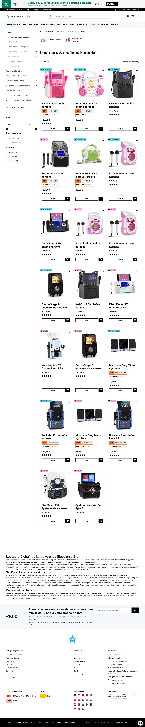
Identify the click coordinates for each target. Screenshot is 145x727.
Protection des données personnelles (20, 723)
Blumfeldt (77, 658)
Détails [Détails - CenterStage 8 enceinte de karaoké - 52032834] (53, 320)
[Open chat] (140, 723)
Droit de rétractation (115, 668)
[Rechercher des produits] (79, 16)
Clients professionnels (116, 680)
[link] (55, 83)
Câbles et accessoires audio (16, 107)
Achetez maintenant (111, 4)
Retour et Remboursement (117, 661)
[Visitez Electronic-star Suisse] (83, 695)
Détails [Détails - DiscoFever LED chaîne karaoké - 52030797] (53, 259)
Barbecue (9, 671)
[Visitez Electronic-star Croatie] (75, 704)
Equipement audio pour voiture (18, 86)
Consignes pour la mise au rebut (120, 677)
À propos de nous (114, 655)
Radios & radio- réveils (14, 71)
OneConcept (78, 674)
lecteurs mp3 (93, 578)
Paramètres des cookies (117, 683)
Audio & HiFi (49, 31)
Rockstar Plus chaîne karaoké (55, 437)
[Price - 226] (31, 124)
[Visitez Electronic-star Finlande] (87, 704)
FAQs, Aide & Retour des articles (128, 10)
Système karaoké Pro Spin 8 (88, 507)
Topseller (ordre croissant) (127, 61)
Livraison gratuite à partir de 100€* (41, 10)
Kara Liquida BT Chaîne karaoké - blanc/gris (52, 367)
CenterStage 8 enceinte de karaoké (54, 306)
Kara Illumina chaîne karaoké (122, 175)
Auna (76, 655)
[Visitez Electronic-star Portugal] (79, 709)
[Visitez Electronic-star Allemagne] (75, 695)
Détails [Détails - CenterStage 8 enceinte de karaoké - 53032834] (87, 390)
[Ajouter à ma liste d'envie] (69, 70)
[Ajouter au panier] (67, 129)
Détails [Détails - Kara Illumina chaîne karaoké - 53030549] (120, 259)
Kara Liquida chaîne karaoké (87, 245)
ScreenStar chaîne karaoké (53, 175)
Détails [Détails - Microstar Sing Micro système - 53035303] (87, 460)
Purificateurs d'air (12, 668)
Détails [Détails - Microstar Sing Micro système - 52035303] (120, 390)
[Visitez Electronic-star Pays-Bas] (75, 709)
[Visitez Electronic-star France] (87, 695)
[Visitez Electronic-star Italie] (91, 695)
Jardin (8, 674)
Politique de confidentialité (115, 696)
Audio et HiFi (11, 677)
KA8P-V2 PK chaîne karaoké (54, 105)
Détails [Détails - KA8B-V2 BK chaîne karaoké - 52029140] (120, 129)
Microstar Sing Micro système (122, 367)
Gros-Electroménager (14, 655)
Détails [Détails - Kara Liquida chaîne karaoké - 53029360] (87, 259)
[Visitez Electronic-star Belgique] (91, 704)
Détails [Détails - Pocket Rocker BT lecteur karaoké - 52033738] (87, 198)
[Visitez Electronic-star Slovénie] (83, 709)
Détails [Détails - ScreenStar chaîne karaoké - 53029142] (53, 198)
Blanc (13, 161)
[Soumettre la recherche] (50, 16)
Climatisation (11, 665)
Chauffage (10, 661)
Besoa (76, 668)
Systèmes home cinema (15, 81)
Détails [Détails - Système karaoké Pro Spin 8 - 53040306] (87, 521)
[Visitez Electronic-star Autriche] (79, 695)
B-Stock (114, 24)
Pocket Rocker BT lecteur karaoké (86, 175)
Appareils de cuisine (13, 658)
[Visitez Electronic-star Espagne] (75, 700)
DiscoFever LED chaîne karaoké (51, 245)
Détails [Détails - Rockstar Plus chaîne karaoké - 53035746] (120, 460)
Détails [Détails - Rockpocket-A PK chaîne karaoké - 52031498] (87, 129)
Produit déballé (16, 138)
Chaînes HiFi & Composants (16, 76)
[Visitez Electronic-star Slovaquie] (79, 700)
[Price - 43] (12, 124)
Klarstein (77, 665)
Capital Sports (79, 661)
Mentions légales (70, 723)
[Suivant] (141, 24)
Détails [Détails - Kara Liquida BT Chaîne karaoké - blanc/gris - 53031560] (53, 390)
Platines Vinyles (14, 56)
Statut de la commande (116, 665)
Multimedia (10, 32)
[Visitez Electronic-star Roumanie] (79, 704)
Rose (13, 157)
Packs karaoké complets (18, 47)
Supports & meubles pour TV (17, 95)
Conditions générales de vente (49, 723)
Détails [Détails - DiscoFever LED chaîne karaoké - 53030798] (120, 320)
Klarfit (76, 671)
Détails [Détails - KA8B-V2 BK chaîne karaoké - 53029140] (87, 320)
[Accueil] (42, 31)
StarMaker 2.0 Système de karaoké (54, 507)
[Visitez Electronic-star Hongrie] (87, 700)
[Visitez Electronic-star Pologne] (91, 700)
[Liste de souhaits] (132, 16)
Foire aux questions (115, 658)
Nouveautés (103, 24)
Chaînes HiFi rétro (13, 90)
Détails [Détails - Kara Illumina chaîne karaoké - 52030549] (120, 198)
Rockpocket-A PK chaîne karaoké (86, 105)
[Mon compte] (128, 16)
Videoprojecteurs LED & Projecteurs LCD (19, 101)
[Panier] (137, 16)
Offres (92, 24)
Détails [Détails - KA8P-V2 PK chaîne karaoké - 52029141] (53, 129)
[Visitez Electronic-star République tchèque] (83, 700)
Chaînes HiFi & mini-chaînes (18, 52)
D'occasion (14, 142)
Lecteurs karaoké (15, 42)
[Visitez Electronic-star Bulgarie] (83, 704)
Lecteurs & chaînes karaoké (18, 37)
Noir (13, 153)
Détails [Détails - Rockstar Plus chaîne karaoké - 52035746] (53, 460)
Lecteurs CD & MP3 (15, 66)
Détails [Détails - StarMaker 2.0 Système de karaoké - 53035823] (53, 521)
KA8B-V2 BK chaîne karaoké (121, 105)
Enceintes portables (15, 61)
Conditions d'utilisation (114, 698)
